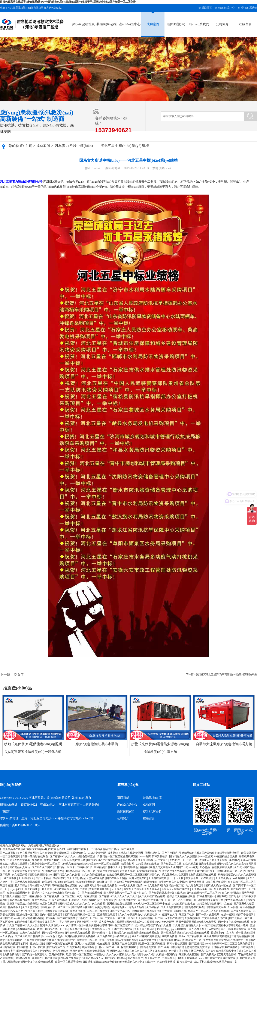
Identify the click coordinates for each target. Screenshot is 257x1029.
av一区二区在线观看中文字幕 (217, 925)
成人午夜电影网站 (126, 939)
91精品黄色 (168, 958)
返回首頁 (207, 7)
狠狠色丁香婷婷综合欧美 (201, 870)
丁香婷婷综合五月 (100, 929)
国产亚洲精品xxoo (199, 943)
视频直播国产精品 (194, 950)
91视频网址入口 (168, 914)
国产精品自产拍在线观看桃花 (104, 860)
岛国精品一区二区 (174, 885)
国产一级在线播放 (32, 896)
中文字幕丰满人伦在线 (215, 918)
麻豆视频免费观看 (189, 954)
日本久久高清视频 (187, 958)
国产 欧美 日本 (166, 947)
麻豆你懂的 (151, 881)
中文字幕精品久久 (236, 900)
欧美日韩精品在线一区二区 (53, 929)
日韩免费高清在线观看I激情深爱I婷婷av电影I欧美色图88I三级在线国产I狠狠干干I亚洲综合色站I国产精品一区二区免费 (68, 1)
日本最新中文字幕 (40, 885)
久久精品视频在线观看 (196, 932)
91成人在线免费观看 (19, 860)
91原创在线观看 (49, 903)
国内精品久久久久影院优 (183, 856)
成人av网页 (192, 867)
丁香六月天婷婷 (66, 921)
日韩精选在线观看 (194, 907)
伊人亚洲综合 (61, 950)
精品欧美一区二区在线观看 (104, 863)
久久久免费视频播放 (94, 874)
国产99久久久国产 (42, 867)
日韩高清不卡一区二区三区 (55, 907)
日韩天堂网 (46, 889)
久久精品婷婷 (20, 874)
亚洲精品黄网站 (13, 939)
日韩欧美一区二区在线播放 (60, 918)
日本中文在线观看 (122, 929)
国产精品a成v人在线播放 (140, 921)
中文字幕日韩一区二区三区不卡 (115, 925)
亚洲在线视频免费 (125, 900)
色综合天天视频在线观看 (181, 896)
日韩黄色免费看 (147, 947)
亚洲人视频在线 (138, 878)
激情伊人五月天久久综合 (213, 860)
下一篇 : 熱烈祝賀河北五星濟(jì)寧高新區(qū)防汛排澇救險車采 (221, 674)
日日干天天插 (176, 878)
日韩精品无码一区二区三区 (80, 870)
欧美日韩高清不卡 (10, 907)
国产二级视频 (8, 852)
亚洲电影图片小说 (87, 921)
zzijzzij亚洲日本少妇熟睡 (23, 889)
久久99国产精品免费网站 (128, 881)
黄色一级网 (242, 925)
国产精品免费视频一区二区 (80, 914)
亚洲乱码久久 (153, 852)
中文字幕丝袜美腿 (82, 907)
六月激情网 (155, 885)
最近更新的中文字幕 (223, 932)
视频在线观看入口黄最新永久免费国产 (162, 867)
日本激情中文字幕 (216, 907)
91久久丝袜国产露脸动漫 (145, 936)
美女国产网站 (52, 860)
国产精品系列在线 (20, 900)
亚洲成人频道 (38, 943)
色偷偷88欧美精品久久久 (123, 961)
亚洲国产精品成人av (92, 958)
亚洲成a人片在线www (52, 925)
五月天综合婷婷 (227, 954)
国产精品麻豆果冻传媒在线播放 (167, 892)
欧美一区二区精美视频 (152, 943)
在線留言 (245, 24)
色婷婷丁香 (175, 950)
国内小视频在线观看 (51, 914)
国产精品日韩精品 (115, 958)
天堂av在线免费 (96, 878)
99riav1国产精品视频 (191, 936)
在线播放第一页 (239, 939)
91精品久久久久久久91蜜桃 (109, 954)
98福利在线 (59, 878)
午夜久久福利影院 (230, 892)
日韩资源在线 (160, 856)
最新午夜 (222, 896)
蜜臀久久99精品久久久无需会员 (142, 889)
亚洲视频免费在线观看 (120, 903)
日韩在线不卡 (85, 867)
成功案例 (152, 24)
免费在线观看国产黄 (19, 892)
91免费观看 (74, 947)
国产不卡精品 (44, 878)
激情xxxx (142, 885)
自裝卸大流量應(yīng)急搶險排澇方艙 (224, 744)
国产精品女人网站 (20, 867)
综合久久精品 (137, 907)
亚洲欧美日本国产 (44, 921)
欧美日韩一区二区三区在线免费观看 (232, 943)
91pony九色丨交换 (52, 936)
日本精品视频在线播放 (225, 947)
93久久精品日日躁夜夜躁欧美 (200, 863)
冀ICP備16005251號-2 (26, 825)
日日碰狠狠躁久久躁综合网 (208, 900)
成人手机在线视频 (204, 961)
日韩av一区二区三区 (108, 947)
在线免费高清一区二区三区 (45, 863)
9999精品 (99, 867)
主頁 (28, 146)
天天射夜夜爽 (128, 870)
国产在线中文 (72, 892)
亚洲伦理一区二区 (27, 914)
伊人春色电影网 (165, 921)
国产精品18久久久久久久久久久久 (118, 896)
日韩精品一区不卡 (64, 867)
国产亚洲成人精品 (244, 903)
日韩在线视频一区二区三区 (202, 892)
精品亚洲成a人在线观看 (175, 874)
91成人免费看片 (207, 921)
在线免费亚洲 (135, 852)
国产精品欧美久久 (27, 950)
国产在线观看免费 (92, 892)
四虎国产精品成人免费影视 (22, 903)
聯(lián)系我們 (249, 7)
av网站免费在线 (24, 921)
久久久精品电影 (148, 914)
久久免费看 (99, 903)
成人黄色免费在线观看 (112, 921)
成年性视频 (242, 932)
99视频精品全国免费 (226, 856)
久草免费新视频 (148, 939)
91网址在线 (180, 910)
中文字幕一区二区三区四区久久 (123, 918)
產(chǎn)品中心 (226, 7)
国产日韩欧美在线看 (213, 852)
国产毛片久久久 (198, 929)
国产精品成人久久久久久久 (75, 903)
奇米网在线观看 (79, 929)
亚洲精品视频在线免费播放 (80, 936)
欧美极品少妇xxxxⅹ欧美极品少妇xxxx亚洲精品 (69, 881)
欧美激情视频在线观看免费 (144, 932)
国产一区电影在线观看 (60, 943)
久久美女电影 (134, 954)
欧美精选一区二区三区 (79, 954)
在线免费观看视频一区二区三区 (125, 874)
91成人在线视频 (58, 900)
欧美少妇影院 (103, 907)
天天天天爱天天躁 (186, 921)
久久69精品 (153, 907)
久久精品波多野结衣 (170, 939)
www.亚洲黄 (206, 856)
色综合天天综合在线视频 (175, 889)
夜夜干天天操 (165, 910)
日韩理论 (74, 900)
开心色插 (205, 867)
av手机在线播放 (174, 918)
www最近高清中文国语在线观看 (217, 958)
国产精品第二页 (56, 947)
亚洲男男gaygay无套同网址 (172, 929)
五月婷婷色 (77, 950)
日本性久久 (141, 892)
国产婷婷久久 (152, 874)
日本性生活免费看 (107, 885)
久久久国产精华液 (144, 929)
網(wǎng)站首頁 (83, 24)
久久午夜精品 (223, 878)
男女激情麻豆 (62, 852)
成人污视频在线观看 (16, 863)
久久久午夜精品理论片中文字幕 (224, 950)
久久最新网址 (87, 885)
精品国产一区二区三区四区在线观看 (209, 910)
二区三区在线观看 (97, 910)
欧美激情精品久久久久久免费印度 (237, 874)
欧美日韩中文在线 (222, 903)
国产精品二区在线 (171, 863)
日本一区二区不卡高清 (178, 900)
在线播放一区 (105, 881)
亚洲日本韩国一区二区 (230, 870)
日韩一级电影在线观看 (35, 856)
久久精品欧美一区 (202, 889)
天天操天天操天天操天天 (26, 870)
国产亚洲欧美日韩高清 (28, 936)
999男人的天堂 (127, 885)
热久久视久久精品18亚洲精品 (160, 954)
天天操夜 (117, 889)
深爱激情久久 (79, 852)
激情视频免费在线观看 (203, 874)
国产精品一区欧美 (52, 932)
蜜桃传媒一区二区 (87, 939)
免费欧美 (37, 860)
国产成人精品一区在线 (218, 885)
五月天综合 (21, 885)
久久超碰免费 (222, 889)
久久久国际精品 (76, 878)
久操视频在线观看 (147, 870)
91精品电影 (203, 903)
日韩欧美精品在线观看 (77, 932)
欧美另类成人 (40, 900)
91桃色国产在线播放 (184, 903)
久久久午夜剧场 (129, 914)
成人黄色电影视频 (32, 918)
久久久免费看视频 (171, 907)
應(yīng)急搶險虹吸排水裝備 (96, 744)
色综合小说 (67, 860)
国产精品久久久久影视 (67, 874)
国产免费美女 (209, 954)
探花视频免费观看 (107, 870)
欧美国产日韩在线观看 (45, 958)
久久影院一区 (74, 925)
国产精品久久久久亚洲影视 (138, 860)
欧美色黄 (80, 860)
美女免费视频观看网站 (216, 939)
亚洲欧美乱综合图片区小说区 (71, 889)
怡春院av (82, 863)
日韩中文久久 (113, 867)
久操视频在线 (193, 918)
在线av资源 (227, 914)
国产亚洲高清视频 (171, 932)
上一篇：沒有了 (12, 675)
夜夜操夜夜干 (8, 950)
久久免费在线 (105, 936)
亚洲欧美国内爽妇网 (57, 910)
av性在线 (214, 929)
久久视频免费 (32, 939)
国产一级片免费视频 (208, 914)
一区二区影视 (9, 878)
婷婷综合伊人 (120, 907)
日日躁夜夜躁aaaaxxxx (95, 961)
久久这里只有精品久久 (186, 925)
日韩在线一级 (185, 961)
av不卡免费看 (106, 900)
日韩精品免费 (23, 958)
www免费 (145, 856)
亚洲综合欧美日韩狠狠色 (14, 947)
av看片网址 (239, 878)
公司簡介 (222, 24)
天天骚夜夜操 (78, 910)
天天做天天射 (197, 881)
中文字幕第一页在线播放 (199, 878)
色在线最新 (104, 943)
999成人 (138, 903)
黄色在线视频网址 (27, 852)
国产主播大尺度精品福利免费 (58, 939)
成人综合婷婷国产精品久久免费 (153, 925)
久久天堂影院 (30, 907)
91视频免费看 (170, 936)
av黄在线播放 (122, 936)
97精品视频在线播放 (148, 863)
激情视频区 (233, 852)
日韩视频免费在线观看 (65, 885)
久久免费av (46, 852)
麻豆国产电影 (187, 914)
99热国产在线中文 (227, 961)
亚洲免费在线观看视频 (217, 936)
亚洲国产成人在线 (117, 950)
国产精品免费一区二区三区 (59, 896)
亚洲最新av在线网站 (143, 910)
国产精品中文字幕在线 (151, 900)
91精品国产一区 (192, 939)
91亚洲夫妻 (89, 925)
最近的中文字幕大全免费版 (47, 892)
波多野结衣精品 (117, 852)
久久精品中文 (153, 958)
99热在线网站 (89, 900)
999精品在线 (69, 863)
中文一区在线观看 (87, 896)
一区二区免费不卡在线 (157, 903)
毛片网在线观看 (26, 929)
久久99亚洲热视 (166, 961)
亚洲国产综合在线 (52, 870)
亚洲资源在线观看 (107, 914)
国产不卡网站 (170, 852)
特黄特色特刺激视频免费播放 (193, 947)
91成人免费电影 (97, 852)
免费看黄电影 (12, 954)
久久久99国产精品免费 (152, 896)
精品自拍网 (128, 863)
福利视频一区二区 (153, 918)
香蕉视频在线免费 (222, 867)
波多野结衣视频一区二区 (118, 892)
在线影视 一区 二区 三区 (184, 860)
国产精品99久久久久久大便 (65, 856)
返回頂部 (123, 797)
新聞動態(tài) (176, 24)
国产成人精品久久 (241, 910)
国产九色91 (235, 896)
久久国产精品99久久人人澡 (22, 925)
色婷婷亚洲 (89, 856)
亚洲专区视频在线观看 (172, 870)
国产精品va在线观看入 (35, 954)
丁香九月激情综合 (10, 961)
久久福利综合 (26, 878)
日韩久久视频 (12, 896)
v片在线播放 (246, 947)
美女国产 (234, 860)
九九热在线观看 (195, 885)
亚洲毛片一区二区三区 (90, 918)
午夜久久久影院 (34, 910)
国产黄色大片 (135, 958)
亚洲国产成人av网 (10, 918)
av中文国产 (161, 860)
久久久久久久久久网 (141, 950)
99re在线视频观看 (216, 881)
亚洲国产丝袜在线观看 (125, 943)
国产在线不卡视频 (116, 878)
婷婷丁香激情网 (245, 914)
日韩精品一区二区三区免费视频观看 (118, 856)
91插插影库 (88, 947)
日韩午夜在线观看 (177, 943)
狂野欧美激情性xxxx (41, 874)
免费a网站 (46, 950)
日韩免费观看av (206, 896)
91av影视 (233, 907)
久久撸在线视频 (157, 878)
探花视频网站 (129, 947)
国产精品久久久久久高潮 (232, 863)
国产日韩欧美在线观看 (234, 929)
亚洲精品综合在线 (189, 852)
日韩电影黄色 (131, 867)
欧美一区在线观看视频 (68, 961)
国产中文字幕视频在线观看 (234, 921)
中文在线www (147, 961)
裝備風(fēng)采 (106, 24)
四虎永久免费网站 (30, 932)
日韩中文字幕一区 (120, 910)
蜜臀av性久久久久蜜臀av (173, 881)
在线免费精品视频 (95, 950)
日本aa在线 (161, 950)
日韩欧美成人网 (246, 958)
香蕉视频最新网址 (99, 889)
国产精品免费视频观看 (28, 881)
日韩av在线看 (38, 947)
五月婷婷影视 (57, 954)
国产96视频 (98, 932)
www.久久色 (16, 910)
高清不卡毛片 (107, 939)
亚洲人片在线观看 (85, 943)
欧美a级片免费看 (69, 958)
